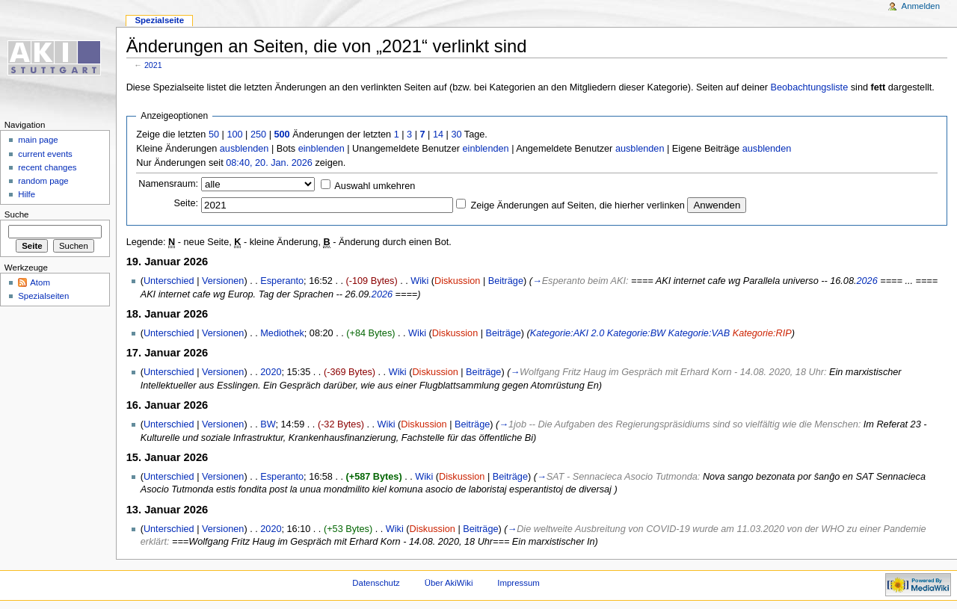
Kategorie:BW (636, 333)
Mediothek (282, 333)
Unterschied (169, 281)
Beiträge (505, 281)
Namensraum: (168, 184)
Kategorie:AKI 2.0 (567, 333)
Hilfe (26, 194)
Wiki (419, 281)
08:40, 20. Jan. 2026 (269, 163)
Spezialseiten (43, 295)
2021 (153, 65)
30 (456, 134)
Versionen (223, 281)
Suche (16, 214)
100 (234, 134)
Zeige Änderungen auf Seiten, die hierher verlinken (578, 205)
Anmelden (921, 5)
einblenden (321, 148)
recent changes (47, 167)
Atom (40, 282)
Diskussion (457, 281)
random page (43, 180)
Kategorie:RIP (762, 333)
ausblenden (244, 148)
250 (258, 134)
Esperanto (282, 281)
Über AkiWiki (449, 582)
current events (45, 153)
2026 (866, 281)
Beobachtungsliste (810, 87)
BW (267, 424)
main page (38, 139)
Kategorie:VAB (699, 333)
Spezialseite (159, 20)
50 (214, 134)
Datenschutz (376, 582)
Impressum (518, 582)
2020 (270, 372)
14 (438, 134)
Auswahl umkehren (374, 186)
